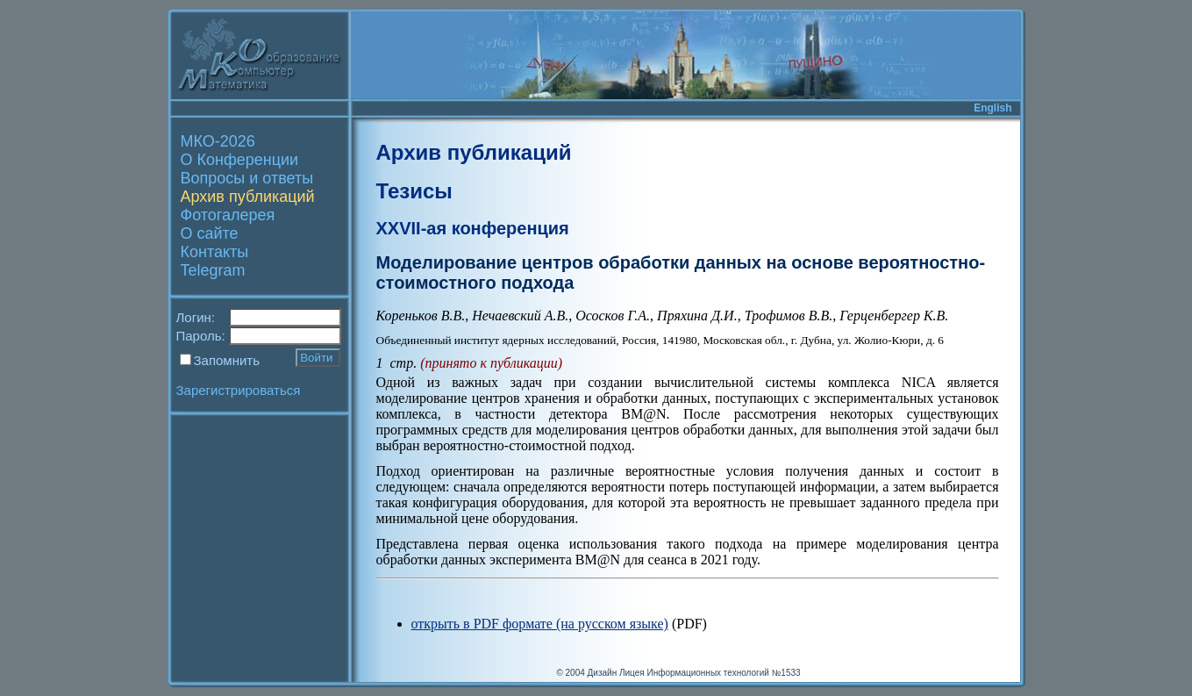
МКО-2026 (218, 141)
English (992, 108)
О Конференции (240, 160)
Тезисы (414, 191)
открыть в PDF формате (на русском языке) (539, 623)
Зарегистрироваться (238, 390)
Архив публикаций (248, 196)
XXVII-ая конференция (472, 228)
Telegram (213, 270)
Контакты (215, 252)
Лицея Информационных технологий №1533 (710, 673)
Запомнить (227, 360)
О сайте (210, 233)
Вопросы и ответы (247, 178)
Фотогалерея (228, 215)
